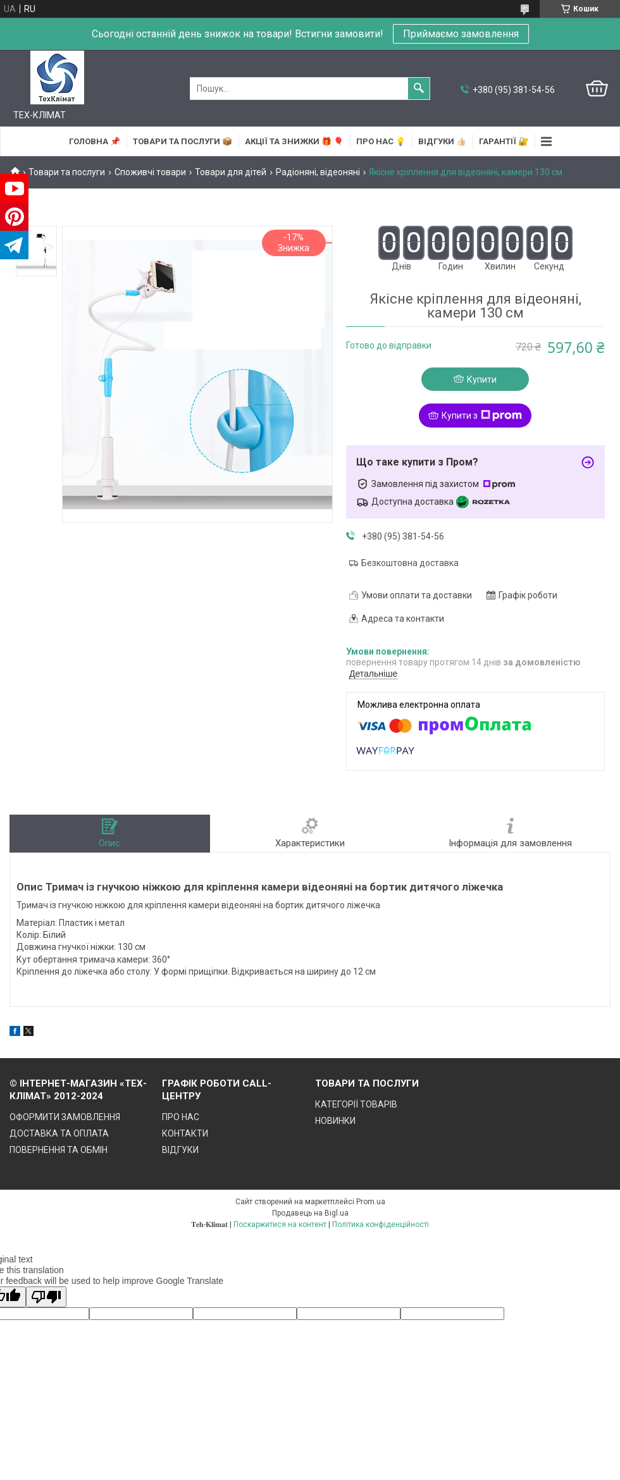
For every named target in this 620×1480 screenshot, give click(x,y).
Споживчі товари (150, 172)
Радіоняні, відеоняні (318, 172)
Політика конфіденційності (380, 1224)
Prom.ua (370, 1201)
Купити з (482, 415)
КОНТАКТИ (185, 1133)
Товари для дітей (230, 172)
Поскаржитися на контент (279, 1224)
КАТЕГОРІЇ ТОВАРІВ (356, 1104)
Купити (482, 379)
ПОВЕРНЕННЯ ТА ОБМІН (58, 1150)
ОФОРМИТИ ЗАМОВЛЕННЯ (64, 1117)
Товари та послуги (66, 172)
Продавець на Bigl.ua (310, 1213)
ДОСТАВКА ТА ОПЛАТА (59, 1133)
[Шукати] (419, 88)
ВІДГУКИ (180, 1150)
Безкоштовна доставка (410, 563)
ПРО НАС (180, 1117)
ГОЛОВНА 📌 (94, 141)
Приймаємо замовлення (461, 34)
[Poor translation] (46, 1296)
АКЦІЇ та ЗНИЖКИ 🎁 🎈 (294, 141)
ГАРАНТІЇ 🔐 (503, 141)
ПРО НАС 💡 (381, 141)
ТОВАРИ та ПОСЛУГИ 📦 (182, 141)
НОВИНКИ (335, 1121)
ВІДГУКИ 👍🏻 (442, 141)
